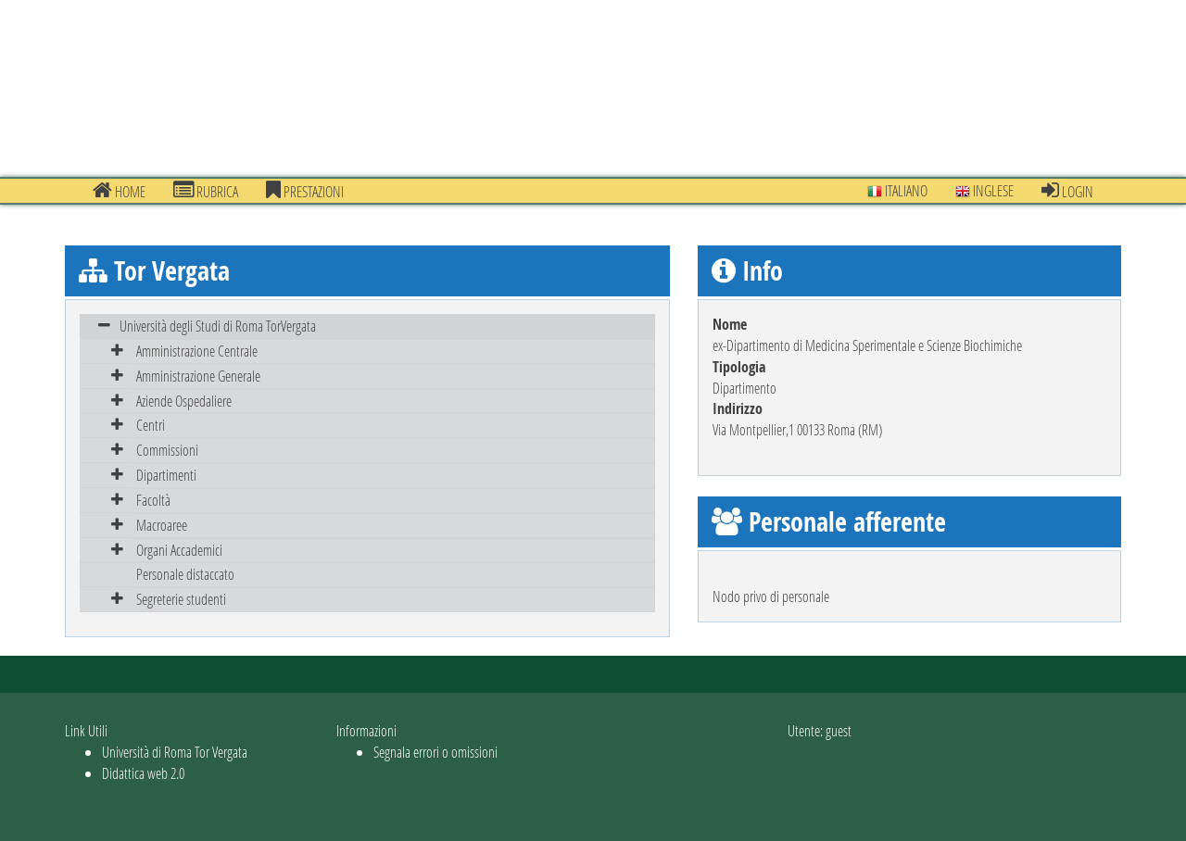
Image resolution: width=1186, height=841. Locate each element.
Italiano (897, 190)
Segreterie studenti (181, 599)
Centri (150, 424)
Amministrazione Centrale (197, 350)
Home (119, 191)
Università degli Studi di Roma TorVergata (218, 325)
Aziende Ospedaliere (184, 400)
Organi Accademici (179, 549)
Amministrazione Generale (198, 375)
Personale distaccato (185, 574)
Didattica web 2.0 (143, 773)
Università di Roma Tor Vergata (174, 751)
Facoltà (153, 499)
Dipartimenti (166, 474)
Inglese (984, 190)
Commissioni (167, 449)
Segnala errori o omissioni (435, 751)
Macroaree (161, 524)
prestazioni (305, 191)
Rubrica (205, 191)
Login (1067, 191)
